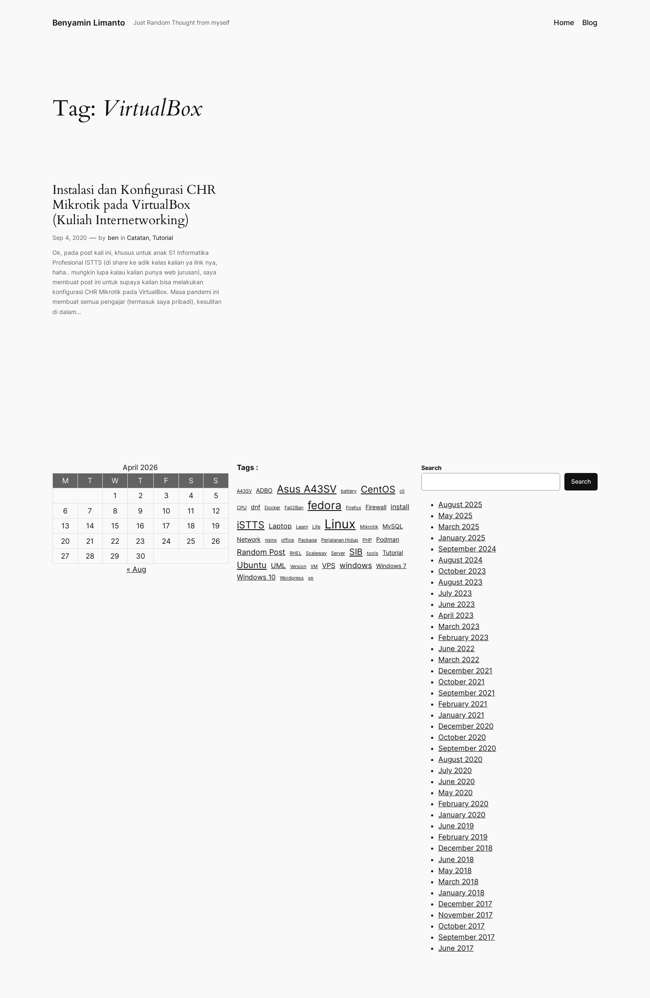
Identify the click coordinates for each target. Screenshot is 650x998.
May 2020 (455, 792)
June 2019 (456, 826)
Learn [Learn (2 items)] (302, 527)
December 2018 (465, 848)
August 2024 (460, 560)
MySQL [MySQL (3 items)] (393, 526)
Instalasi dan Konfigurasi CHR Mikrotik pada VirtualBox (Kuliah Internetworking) (134, 205)
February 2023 (463, 637)
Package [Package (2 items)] (307, 540)
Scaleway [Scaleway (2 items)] (316, 553)
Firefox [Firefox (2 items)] (353, 508)
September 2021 (466, 693)
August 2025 (460, 504)
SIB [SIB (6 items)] (355, 551)
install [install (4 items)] (400, 506)
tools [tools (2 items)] (372, 553)
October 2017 (461, 926)
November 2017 (465, 915)
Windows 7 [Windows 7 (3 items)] (391, 565)
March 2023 (459, 626)
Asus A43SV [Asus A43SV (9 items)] (307, 489)
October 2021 (461, 682)
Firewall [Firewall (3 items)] (375, 507)
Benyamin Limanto (88, 22)
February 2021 (462, 704)
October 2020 (462, 737)
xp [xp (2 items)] (310, 578)
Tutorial (162, 237)
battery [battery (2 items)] (349, 491)
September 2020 (467, 748)
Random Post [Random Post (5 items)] (261, 552)
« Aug (136, 569)
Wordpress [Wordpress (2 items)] (292, 578)
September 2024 (467, 549)
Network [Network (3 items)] (249, 539)
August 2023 (460, 582)
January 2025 (461, 538)
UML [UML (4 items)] (278, 565)
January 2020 (462, 815)
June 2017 (456, 948)
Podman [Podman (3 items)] (387, 539)
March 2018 (458, 881)
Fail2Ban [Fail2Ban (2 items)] (294, 508)
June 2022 (456, 648)
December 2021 (465, 670)
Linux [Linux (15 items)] (340, 523)
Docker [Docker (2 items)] (272, 508)
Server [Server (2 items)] (338, 553)
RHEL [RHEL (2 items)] (296, 553)
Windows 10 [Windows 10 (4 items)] (256, 577)
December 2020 (466, 726)
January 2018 (461, 892)
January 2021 (461, 715)
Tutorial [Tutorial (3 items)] (393, 552)
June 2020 (456, 781)
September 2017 (466, 937)
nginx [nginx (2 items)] (271, 540)
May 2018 (455, 870)
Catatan (138, 237)
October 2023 (462, 571)
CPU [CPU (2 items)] (242, 508)
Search (581, 481)
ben (113, 237)
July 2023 (455, 593)
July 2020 (455, 770)
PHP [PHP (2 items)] (367, 540)
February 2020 (463, 803)
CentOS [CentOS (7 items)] (378, 489)
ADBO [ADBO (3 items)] (264, 490)
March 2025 (458, 526)
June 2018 (456, 859)
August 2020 (460, 759)
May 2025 (455, 515)
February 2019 (463, 837)
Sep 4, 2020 (69, 237)
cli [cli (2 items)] (402, 491)
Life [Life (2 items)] (316, 527)
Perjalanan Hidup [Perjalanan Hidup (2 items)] (339, 540)
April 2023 (456, 615)
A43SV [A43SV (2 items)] (244, 491)
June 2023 (456, 604)
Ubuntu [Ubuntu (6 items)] (252, 565)
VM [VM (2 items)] (314, 566)
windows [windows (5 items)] (355, 565)
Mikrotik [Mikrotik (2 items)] (369, 527)
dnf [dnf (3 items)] (255, 507)
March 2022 (458, 659)
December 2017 (465, 904)
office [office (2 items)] (287, 540)
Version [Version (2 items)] (298, 566)
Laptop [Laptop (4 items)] (280, 526)
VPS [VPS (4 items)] (328, 565)
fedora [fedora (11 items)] (325, 505)
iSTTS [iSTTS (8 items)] (251, 525)
